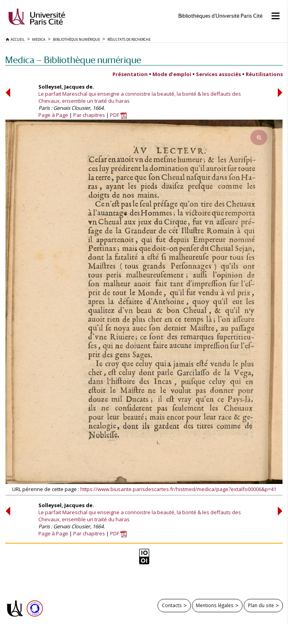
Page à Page (53, 114)
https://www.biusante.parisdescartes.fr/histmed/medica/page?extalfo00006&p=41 (178, 489)
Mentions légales (215, 605)
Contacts (172, 605)
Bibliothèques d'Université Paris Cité (220, 16)
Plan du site (261, 605)
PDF (118, 114)
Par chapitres (89, 114)
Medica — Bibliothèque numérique (73, 60)
